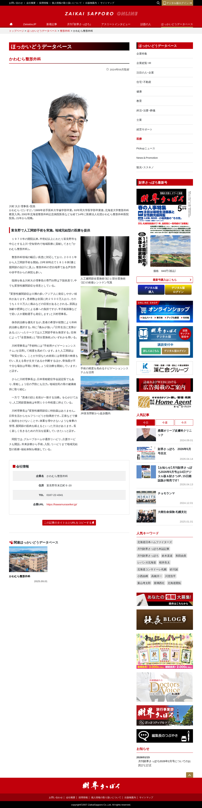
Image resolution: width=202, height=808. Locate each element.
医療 (139, 139)
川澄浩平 (170, 576)
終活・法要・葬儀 (145, 110)
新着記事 (51, 24)
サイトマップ (107, 2)
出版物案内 (91, 2)
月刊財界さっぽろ (148, 556)
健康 (139, 91)
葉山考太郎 (144, 583)
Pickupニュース (145, 148)
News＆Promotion (147, 158)
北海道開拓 (174, 583)
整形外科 (65, 30)
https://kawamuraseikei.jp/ (62, 504)
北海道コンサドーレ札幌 (152, 569)
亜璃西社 (159, 583)
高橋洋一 (156, 576)
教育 (139, 101)
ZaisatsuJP (29, 24)
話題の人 (145, 24)
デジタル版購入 (151, 290)
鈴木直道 (167, 556)
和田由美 (181, 556)
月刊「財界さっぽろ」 (79, 24)
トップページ (16, 30)
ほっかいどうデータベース (177, 24)
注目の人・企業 (145, 72)
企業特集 (141, 53)
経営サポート (144, 129)
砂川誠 (174, 569)
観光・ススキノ (145, 167)
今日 (145, 422)
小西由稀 (142, 576)
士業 (139, 120)
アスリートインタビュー (115, 24)
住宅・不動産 (143, 82)
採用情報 (43, 2)
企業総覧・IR (143, 63)
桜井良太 (164, 562)
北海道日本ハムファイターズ (154, 542)
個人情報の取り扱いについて (67, 2)
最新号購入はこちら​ (165, 280)
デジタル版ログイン (177, 3)
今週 (164, 422)
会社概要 (31, 2)
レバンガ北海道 (146, 562)
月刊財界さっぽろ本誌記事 (153, 549)
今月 (184, 422)
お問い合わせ (16, 2)
